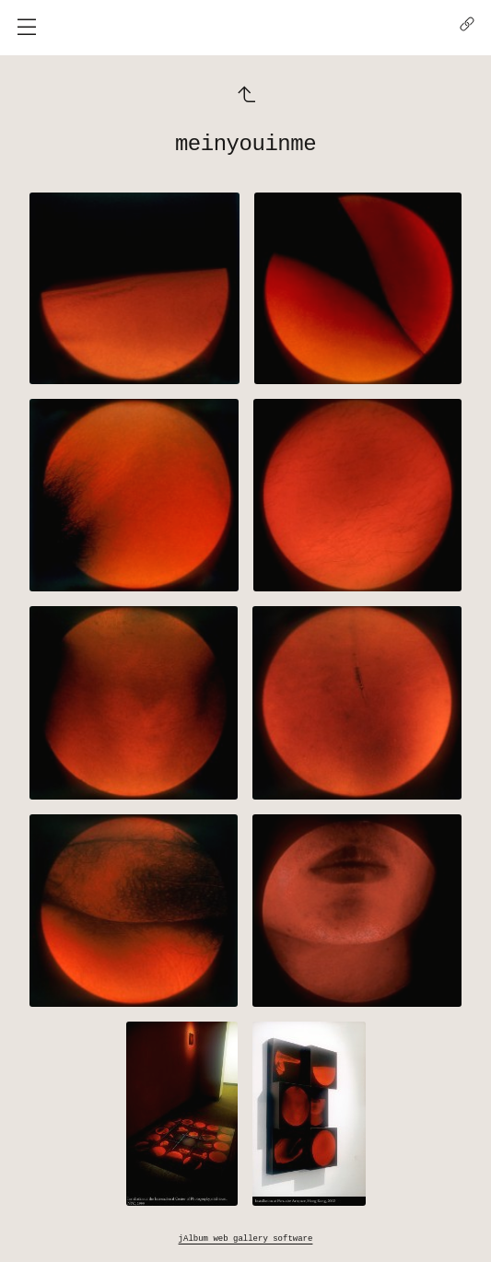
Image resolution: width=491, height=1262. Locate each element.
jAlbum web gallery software (246, 1238)
